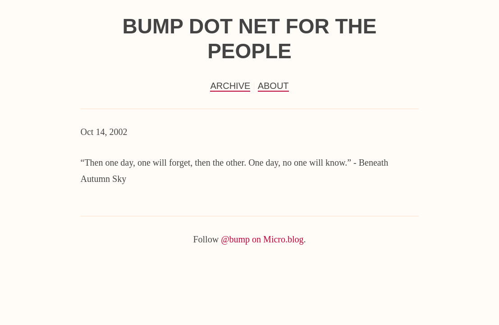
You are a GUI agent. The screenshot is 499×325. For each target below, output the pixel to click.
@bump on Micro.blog (262, 239)
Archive (230, 86)
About (273, 86)
